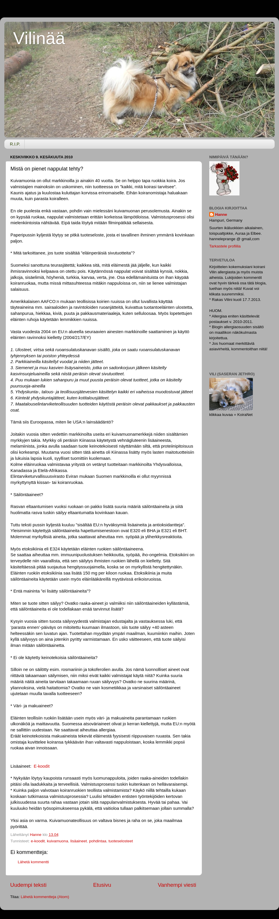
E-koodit (41, 766)
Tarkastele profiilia (225, 246)
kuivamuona (57, 841)
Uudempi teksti (28, 885)
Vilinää (39, 38)
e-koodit (38, 841)
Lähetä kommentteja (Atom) (45, 897)
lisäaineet (78, 841)
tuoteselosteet (120, 841)
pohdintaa (97, 841)
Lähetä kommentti (33, 862)
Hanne (221, 214)
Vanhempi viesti (177, 885)
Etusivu (102, 885)
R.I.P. (15, 143)
